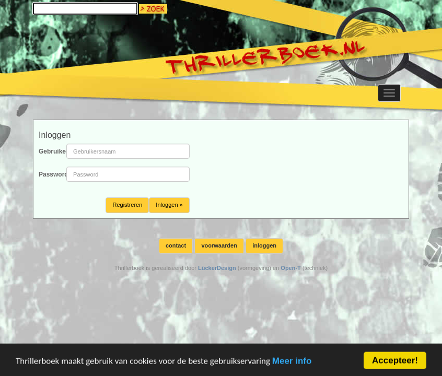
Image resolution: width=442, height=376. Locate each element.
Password (49, 174)
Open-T (291, 268)
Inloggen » (169, 205)
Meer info (292, 363)
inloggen (264, 245)
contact (176, 245)
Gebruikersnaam (49, 151)
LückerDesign (217, 268)
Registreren (127, 205)
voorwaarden (219, 245)
